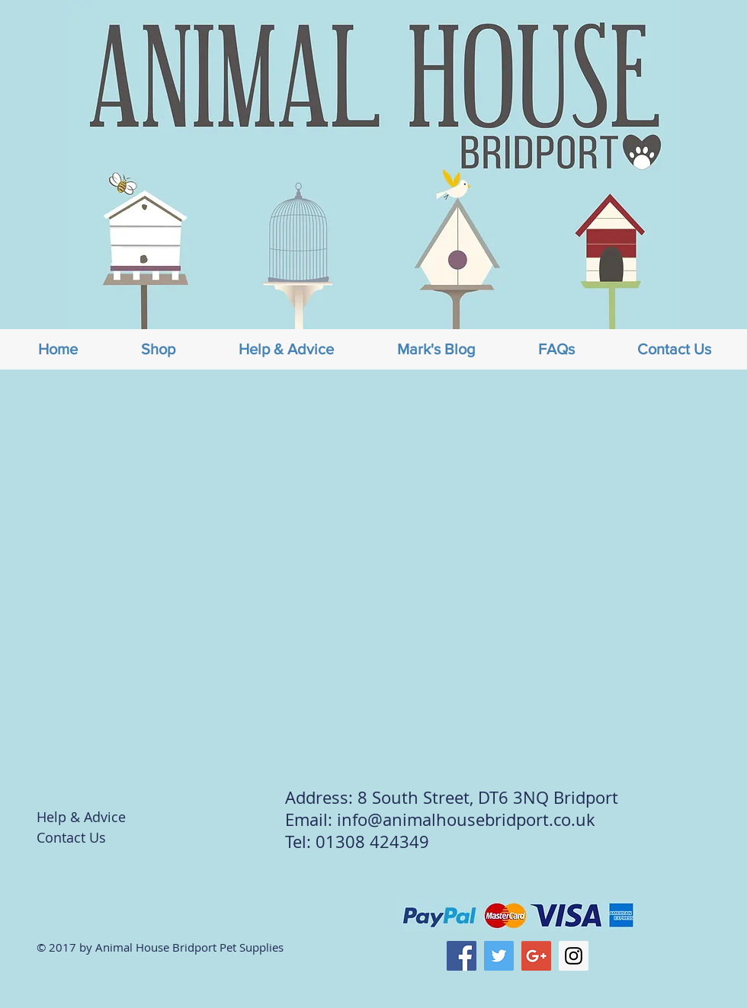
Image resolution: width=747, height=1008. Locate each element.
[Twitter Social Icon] (499, 956)
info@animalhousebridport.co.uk (466, 819)
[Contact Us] (91, 837)
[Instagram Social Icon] (573, 956)
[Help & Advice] (91, 817)
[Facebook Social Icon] (461, 956)
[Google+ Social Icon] (536, 956)
